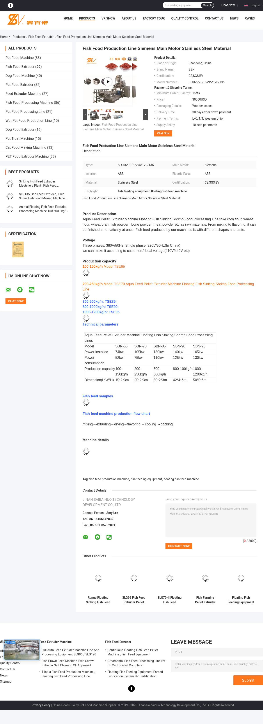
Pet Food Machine (19, 58)
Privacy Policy (41, 705)
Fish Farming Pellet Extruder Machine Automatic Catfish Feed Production (205, 600)
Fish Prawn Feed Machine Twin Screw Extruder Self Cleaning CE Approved (68, 663)
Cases (250, 18)
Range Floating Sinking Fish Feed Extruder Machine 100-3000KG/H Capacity (98, 600)
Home (68, 18)
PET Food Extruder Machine (27, 156)
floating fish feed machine (181, 479)
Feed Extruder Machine (23, 94)
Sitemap (5, 681)
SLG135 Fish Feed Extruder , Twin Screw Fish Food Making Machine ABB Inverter (42, 198)
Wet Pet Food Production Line (28, 121)
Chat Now (228, 5)
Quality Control (185, 18)
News (234, 18)
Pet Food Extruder (19, 85)
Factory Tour (154, 18)
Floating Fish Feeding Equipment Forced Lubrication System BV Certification (241, 600)
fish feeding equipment (146, 479)
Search (207, 5)
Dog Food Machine (20, 76)
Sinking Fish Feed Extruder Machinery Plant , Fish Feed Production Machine (37, 185)
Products (87, 18)
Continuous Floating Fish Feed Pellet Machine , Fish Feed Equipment (132, 652)
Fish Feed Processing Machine (29, 103)
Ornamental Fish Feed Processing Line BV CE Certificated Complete (136, 663)
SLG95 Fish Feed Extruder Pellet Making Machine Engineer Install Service (133, 600)
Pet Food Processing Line (25, 112)
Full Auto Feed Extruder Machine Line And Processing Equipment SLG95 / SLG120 (70, 652)
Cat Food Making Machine (25, 147)
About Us (129, 18)
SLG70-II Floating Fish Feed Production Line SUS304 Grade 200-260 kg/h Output (170, 600)
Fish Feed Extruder (40, 37)
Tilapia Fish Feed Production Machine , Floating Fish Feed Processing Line (68, 674)
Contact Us (214, 18)
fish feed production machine (109, 479)
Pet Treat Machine (19, 138)
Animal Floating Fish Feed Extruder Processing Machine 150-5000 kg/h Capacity (43, 211)
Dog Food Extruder (19, 129)
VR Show (108, 18)
